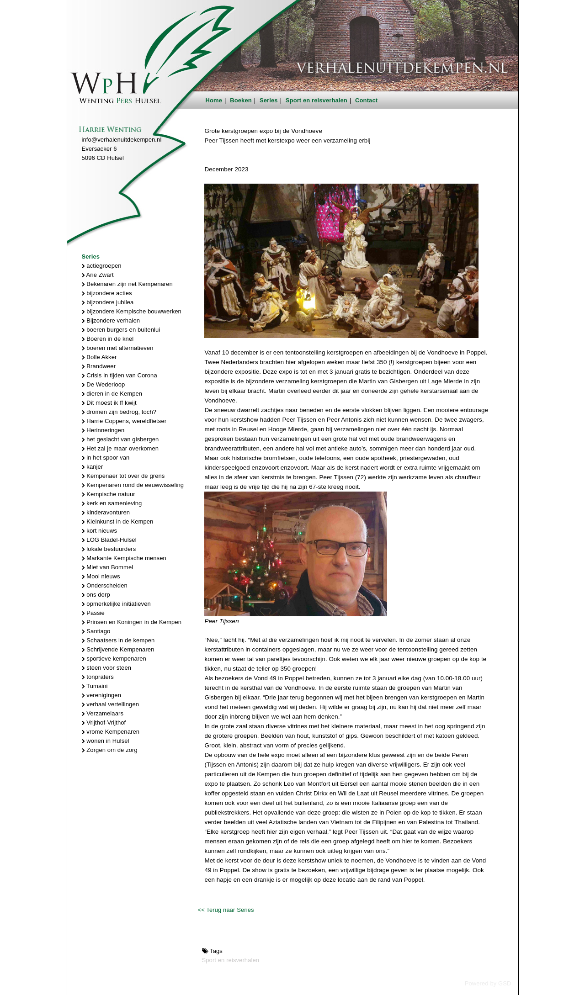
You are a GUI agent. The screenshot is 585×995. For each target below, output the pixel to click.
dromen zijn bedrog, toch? (119, 411)
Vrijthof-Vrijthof (104, 722)
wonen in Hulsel (105, 740)
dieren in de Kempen (112, 393)
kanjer (92, 466)
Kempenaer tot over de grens (123, 475)
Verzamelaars (103, 713)
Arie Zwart (98, 274)
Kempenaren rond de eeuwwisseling (133, 485)
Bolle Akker (99, 357)
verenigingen (101, 695)
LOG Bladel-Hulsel (109, 539)
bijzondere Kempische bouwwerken (131, 311)
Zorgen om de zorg (110, 749)
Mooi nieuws (101, 576)
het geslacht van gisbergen (120, 439)
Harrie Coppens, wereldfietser (124, 421)
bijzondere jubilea (108, 302)
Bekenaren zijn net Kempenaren (127, 284)
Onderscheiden (105, 585)
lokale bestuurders (109, 548)
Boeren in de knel (108, 338)
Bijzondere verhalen (111, 320)
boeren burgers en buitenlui (121, 329)
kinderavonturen (106, 512)
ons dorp (96, 594)
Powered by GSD (488, 983)
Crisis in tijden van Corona (119, 375)
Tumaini (95, 686)
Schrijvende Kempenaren (118, 649)
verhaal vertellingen (110, 704)
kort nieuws (99, 530)
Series (269, 100)
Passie (93, 612)
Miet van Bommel (107, 567)
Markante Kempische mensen (124, 558)
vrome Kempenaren (111, 731)
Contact (366, 100)
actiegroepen (102, 265)
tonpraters (98, 676)
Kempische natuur (108, 494)
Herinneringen (103, 430)
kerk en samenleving (112, 503)
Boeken (241, 100)
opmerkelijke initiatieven (116, 603)
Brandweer (99, 366)
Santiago (96, 631)
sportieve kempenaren (114, 658)
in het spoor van (106, 457)
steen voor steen (107, 667)
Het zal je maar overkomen (120, 448)
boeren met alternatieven (118, 347)
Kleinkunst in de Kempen (118, 521)
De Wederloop (103, 384)
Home (214, 100)
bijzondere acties (107, 293)
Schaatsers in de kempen (118, 640)
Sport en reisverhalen (316, 100)
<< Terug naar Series (225, 909)
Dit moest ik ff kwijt (109, 402)
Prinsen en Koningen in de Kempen (132, 622)
